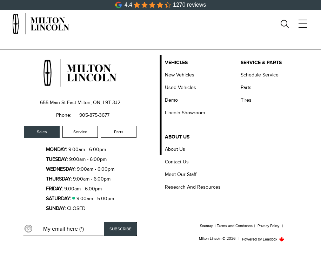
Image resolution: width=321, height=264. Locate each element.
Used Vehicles (180, 87)
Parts (118, 131)
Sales (42, 131)
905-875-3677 (94, 115)
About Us (175, 149)
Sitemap (206, 226)
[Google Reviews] (160, 4)
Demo (171, 100)
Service (80, 131)
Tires (246, 100)
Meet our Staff (180, 174)
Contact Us (177, 162)
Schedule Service (260, 75)
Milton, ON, (89, 103)
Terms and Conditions (235, 226)
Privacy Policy (268, 226)
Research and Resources (193, 187)
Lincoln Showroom (185, 113)
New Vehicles (179, 75)
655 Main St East (58, 103)
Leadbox (274, 239)
